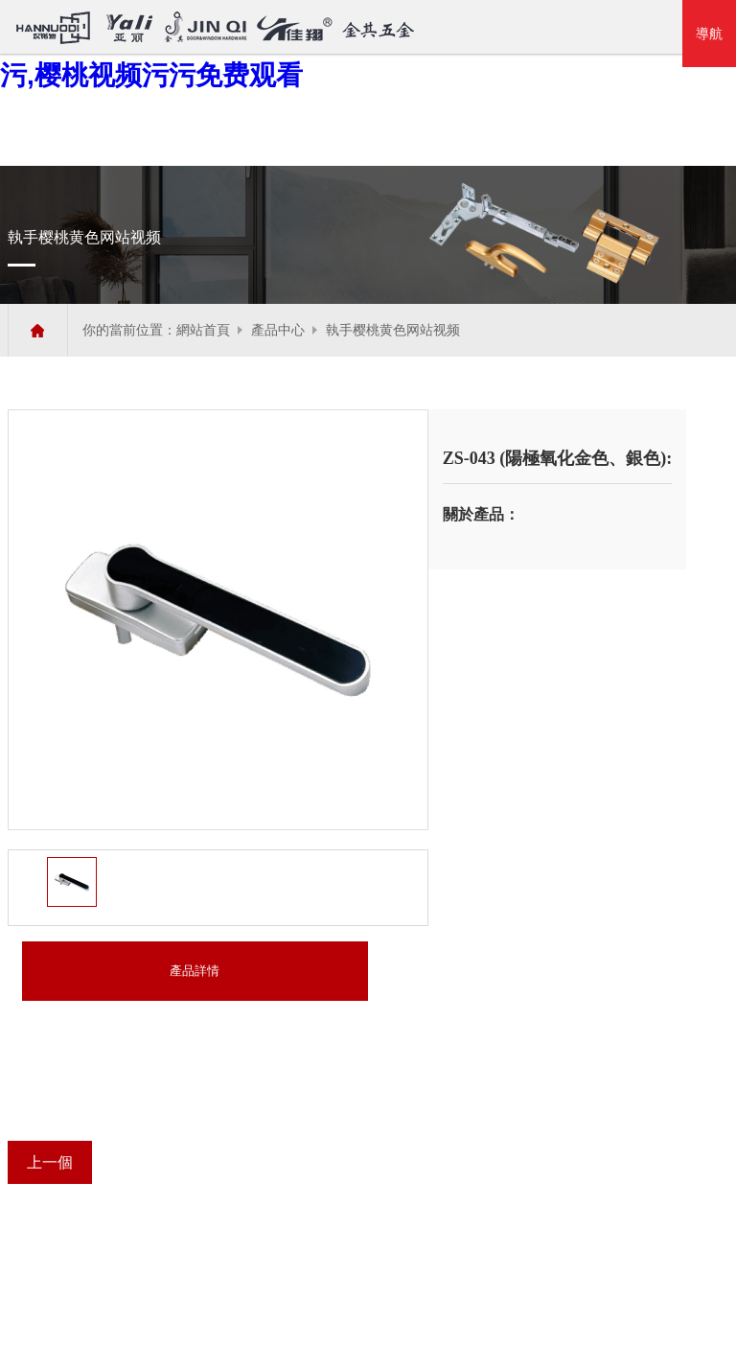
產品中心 (278, 330)
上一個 (50, 1162)
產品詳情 (194, 970)
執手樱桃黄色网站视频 (393, 330)
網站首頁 (203, 330)
